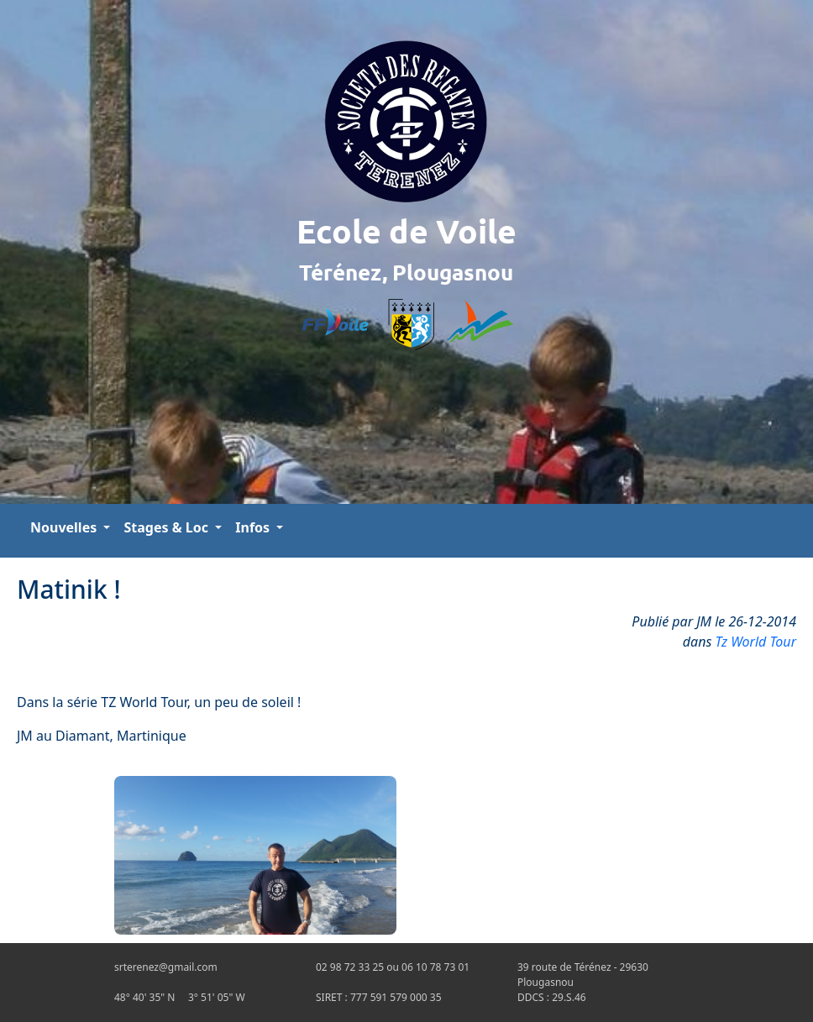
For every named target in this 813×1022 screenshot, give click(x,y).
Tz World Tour (756, 641)
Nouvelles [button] (65, 527)
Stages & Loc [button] (167, 527)
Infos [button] (254, 527)
